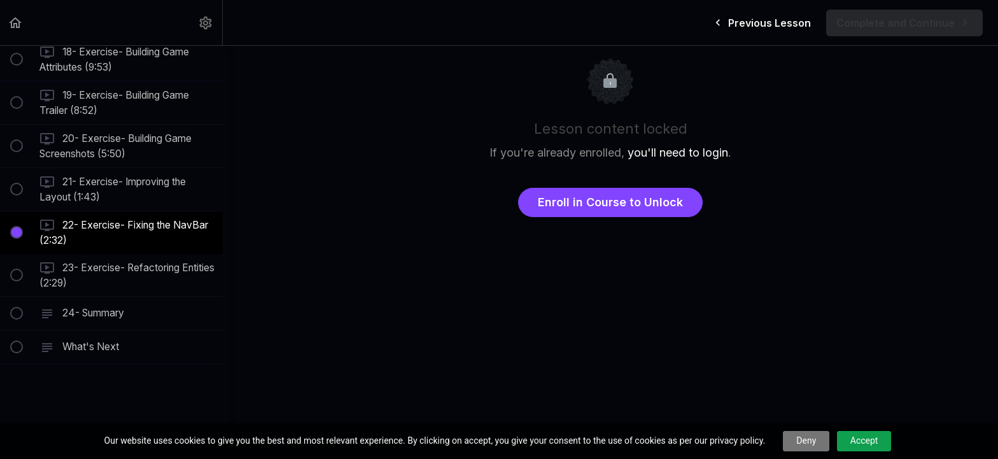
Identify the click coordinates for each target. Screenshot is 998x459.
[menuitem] (206, 22)
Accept (864, 440)
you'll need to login (678, 152)
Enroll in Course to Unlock (610, 202)
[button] (16, 22)
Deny (806, 440)
